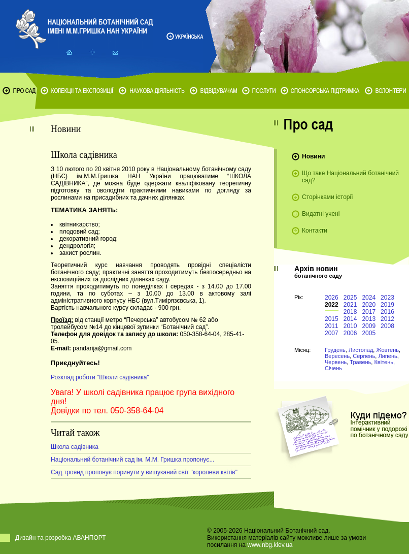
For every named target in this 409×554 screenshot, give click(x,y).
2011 (331, 326)
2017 (369, 311)
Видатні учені (320, 213)
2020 (369, 304)
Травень (360, 362)
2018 (350, 311)
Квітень (383, 362)
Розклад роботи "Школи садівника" (100, 377)
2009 (369, 326)
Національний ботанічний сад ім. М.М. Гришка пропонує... (132, 459)
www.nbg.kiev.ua (269, 544)
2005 (369, 333)
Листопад (361, 350)
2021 (350, 304)
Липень (387, 356)
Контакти (314, 230)
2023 (387, 297)
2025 (350, 297)
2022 (331, 304)
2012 (387, 318)
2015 (331, 318)
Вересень (337, 356)
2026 (331, 297)
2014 (350, 318)
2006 (350, 333)
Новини (313, 156)
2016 (387, 311)
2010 (350, 326)
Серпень (364, 356)
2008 (387, 326)
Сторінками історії (327, 197)
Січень (333, 368)
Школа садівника (74, 446)
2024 (369, 297)
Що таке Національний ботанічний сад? (350, 177)
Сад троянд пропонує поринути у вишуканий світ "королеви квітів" (144, 472)
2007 (331, 333)
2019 (387, 304)
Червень (336, 362)
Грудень (335, 350)
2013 (369, 318)
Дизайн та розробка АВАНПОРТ (60, 537)
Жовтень (387, 350)
